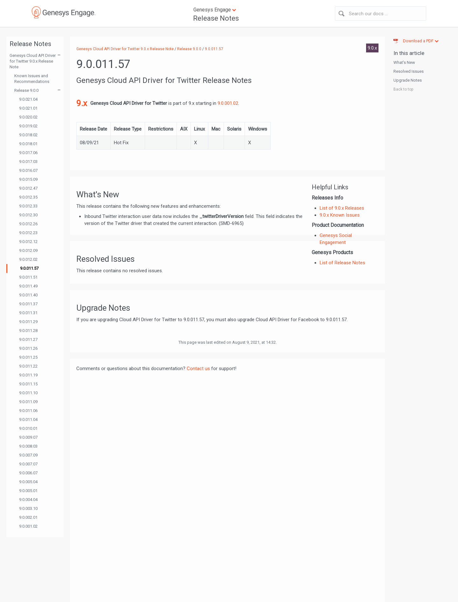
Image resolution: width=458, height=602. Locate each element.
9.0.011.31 (28, 312)
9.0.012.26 (28, 223)
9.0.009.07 (28, 437)
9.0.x (372, 48)
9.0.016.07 (28, 170)
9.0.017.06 (28, 152)
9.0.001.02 (28, 526)
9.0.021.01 (28, 108)
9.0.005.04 (28, 481)
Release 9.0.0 (26, 90)
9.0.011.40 (28, 295)
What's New (404, 62)
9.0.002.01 (28, 517)
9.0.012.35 (28, 197)
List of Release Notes (342, 263)
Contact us (198, 368)
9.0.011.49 (28, 286)
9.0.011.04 (28, 419)
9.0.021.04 (28, 99)
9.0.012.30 (28, 215)
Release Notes (216, 18)
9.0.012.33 (28, 206)
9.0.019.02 (28, 126)
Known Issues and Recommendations (31, 78)
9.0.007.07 (28, 464)
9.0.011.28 (28, 330)
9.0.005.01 (28, 490)
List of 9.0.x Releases (342, 208)
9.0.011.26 (28, 348)
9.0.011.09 (28, 401)
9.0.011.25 (28, 357)
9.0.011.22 (28, 366)
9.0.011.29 (28, 321)
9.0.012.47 (28, 188)
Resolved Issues (408, 71)
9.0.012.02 (28, 259)
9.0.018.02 (28, 134)
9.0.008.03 (28, 446)
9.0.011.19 (28, 375)
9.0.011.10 (28, 392)
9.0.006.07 (28, 472)
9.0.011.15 (28, 384)
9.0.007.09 (28, 455)
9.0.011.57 (29, 268)
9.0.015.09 (28, 179)
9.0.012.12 (28, 241)
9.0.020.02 (28, 117)
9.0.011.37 (28, 303)
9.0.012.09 (28, 250)
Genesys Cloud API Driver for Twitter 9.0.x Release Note (33, 61)
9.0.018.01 (28, 143)
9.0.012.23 (28, 232)
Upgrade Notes (407, 80)
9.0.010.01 (28, 428)
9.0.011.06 (28, 410)
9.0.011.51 (28, 277)
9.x (81, 103)
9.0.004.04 (28, 499)
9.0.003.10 (28, 508)
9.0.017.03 (28, 161)
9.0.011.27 (28, 339)
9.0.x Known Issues (340, 215)
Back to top (403, 89)
